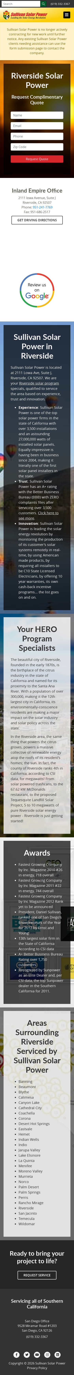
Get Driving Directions (37, 220)
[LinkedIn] (57, 1354)
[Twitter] (27, 1354)
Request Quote (37, 159)
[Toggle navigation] (67, 15)
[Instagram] (48, 1354)
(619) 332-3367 (60, 4)
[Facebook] (17, 1354)
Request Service (37, 1275)
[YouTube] (37, 1354)
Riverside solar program (39, 383)
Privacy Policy (37, 1368)
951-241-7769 (42, 207)
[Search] (43, 4)
